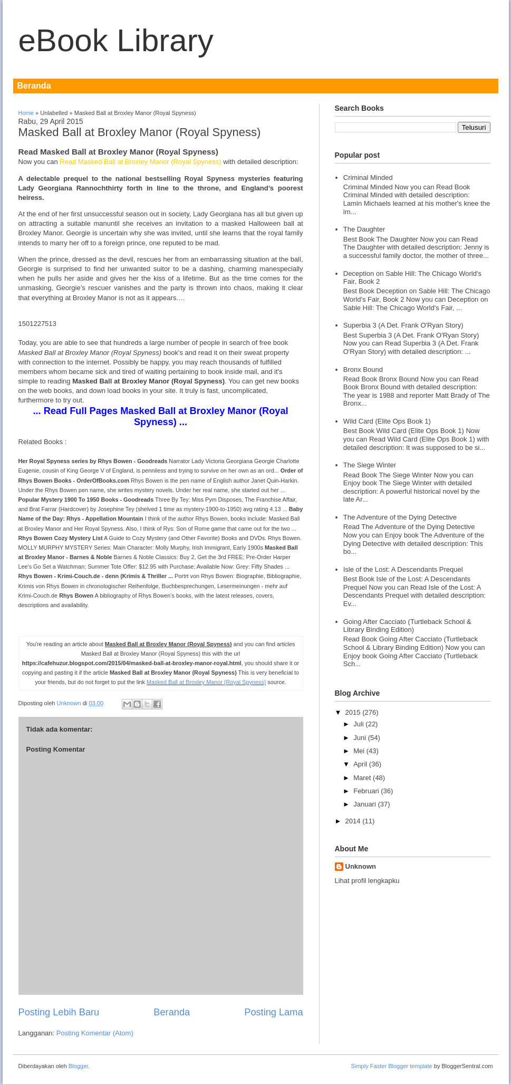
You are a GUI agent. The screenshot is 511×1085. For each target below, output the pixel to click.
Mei (358, 751)
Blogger (78, 1066)
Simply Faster (370, 1066)
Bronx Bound (363, 369)
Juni (359, 738)
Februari (366, 791)
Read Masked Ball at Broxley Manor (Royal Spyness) (141, 162)
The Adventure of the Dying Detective (400, 517)
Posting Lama (273, 1012)
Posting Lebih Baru (59, 1012)
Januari (364, 804)
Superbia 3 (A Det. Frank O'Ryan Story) (403, 325)
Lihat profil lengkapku (367, 881)
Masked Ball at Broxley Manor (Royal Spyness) (206, 682)
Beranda (34, 85)
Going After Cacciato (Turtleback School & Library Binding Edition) (407, 626)
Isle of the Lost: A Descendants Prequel (403, 569)
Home (26, 113)
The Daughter (364, 229)
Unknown (70, 703)
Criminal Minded (368, 177)
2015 (353, 712)
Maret (362, 778)
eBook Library (116, 40)
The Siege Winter (369, 465)
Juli (358, 724)
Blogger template (410, 1066)
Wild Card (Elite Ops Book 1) (387, 421)
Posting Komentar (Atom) (94, 1033)
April (360, 764)
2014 (353, 821)
